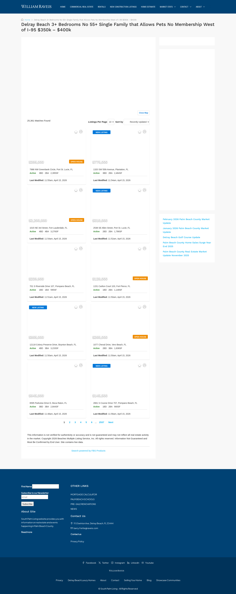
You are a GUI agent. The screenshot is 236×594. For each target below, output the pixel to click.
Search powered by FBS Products (88, 450)
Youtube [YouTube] (148, 562)
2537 (101, 422)
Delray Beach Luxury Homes (81, 580)
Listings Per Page (97, 122)
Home (62, 7)
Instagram (118, 562)
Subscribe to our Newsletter (35, 493)
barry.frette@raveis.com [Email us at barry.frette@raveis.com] (86, 528)
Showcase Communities (168, 580)
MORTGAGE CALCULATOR (84, 494)
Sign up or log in (141, 45)
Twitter (104, 562)
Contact (184, 7)
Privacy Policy (77, 541)
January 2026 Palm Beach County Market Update (186, 230)
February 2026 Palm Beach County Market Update (186, 221)
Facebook (89, 562)
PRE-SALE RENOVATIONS (83, 504)
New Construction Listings (123, 7)
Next (110, 422)
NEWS (74, 508)
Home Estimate (148, 7)
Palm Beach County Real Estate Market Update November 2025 (185, 253)
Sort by (119, 122)
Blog (149, 580)
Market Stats (166, 7)
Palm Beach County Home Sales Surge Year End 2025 (187, 244)
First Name (26, 486)
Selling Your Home (133, 580)
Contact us (76, 534)
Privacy (59, 580)
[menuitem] (210, 7)
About (199, 7)
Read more (26, 532)
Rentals (102, 7)
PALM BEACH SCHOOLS (83, 499)
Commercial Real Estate (81, 7)
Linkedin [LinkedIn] (133, 562)
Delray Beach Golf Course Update (181, 237)
